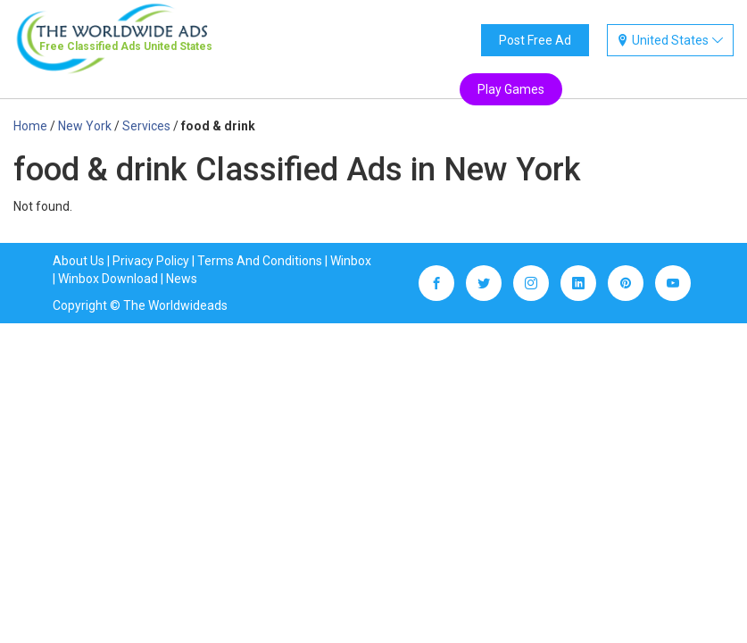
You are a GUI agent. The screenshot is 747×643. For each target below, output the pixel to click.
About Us (78, 261)
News (181, 278)
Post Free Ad (535, 40)
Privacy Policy (150, 261)
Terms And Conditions (259, 261)
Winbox (350, 261)
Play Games (510, 89)
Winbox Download (108, 278)
